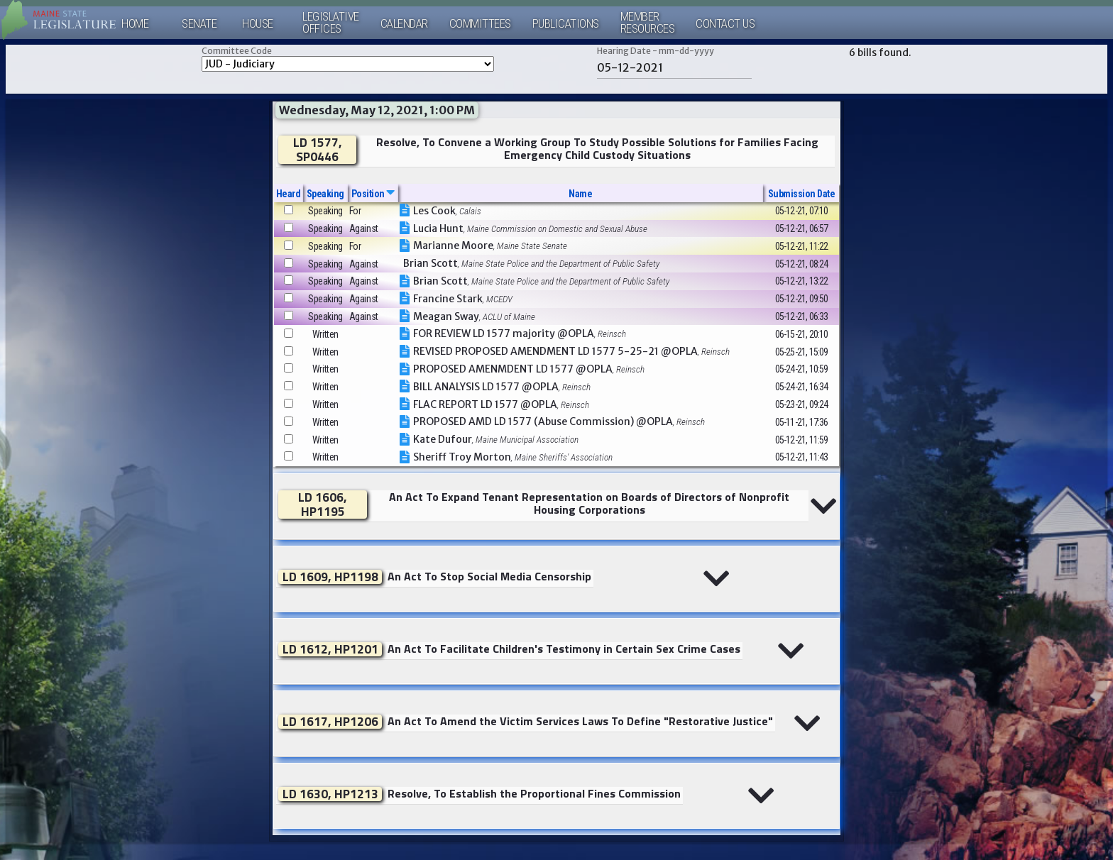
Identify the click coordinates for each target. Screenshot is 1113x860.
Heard (288, 193)
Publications (565, 24)
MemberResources (647, 23)
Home (134, 24)
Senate (199, 24)
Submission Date (801, 193)
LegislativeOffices (330, 23)
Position (373, 193)
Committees (480, 24)
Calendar (404, 24)
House (257, 24)
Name (580, 193)
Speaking (325, 193)
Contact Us (725, 24)
